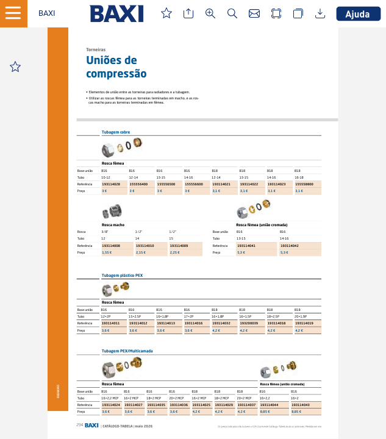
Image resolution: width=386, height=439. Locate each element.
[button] (47, 13)
